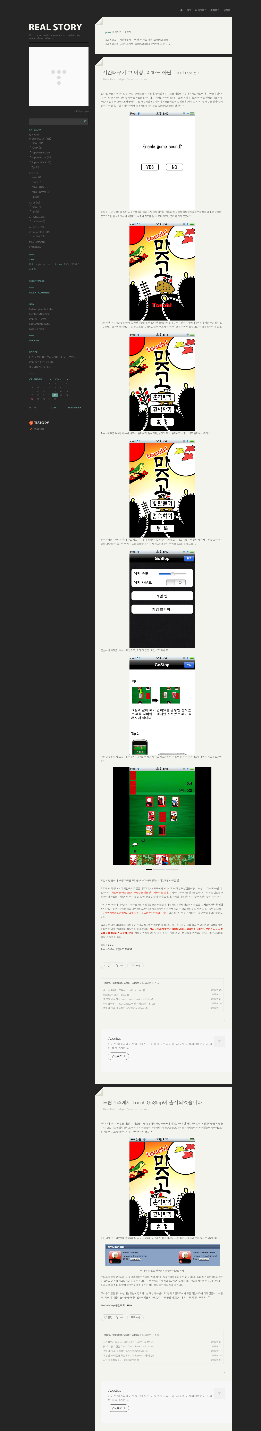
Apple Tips (36, 227)
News (37, 142)
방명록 (227, 10)
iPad (33, 173)
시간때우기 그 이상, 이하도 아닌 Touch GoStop (143, 39)
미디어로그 (201, 10)
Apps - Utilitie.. (41, 152)
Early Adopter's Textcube (41, 309)
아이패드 (74, 264)
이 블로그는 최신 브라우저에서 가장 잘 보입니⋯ (53, 357)
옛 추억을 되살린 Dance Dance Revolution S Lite (126, 999)
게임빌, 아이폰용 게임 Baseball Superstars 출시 (126, 1355)
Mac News (38, 221)
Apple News (37, 217)
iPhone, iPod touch (113, 982)
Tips (35, 167)
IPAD (66, 264)
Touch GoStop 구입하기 (112, 949)
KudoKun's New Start (39, 314)
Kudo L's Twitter (36, 328)
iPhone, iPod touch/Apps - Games (118, 79)
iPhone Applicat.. (39, 232)
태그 (189, 10)
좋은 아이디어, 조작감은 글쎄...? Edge (122, 990)
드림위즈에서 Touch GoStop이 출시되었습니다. (143, 43)
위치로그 (214, 10)
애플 (31, 264)
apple (38, 264)
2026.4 (58, 379)
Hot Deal (38, 236)
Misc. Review (37, 241)
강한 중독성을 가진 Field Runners (119, 1360)
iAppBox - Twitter (37, 319)
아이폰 (32, 269)
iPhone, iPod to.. (40, 138)
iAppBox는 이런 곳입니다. (42, 362)
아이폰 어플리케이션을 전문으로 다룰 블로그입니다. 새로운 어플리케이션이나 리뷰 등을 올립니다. (160, 1046)
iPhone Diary (36, 246)
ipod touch (48, 264)
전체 (34, 134)
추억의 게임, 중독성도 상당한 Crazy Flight (123, 1008)
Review (37, 147)
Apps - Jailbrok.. (41, 162)
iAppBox (114, 1038)
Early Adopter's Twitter (39, 323)
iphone (58, 264)
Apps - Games (131, 982)
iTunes (34, 202)
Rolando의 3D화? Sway (114, 994)
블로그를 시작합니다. (40, 366)
